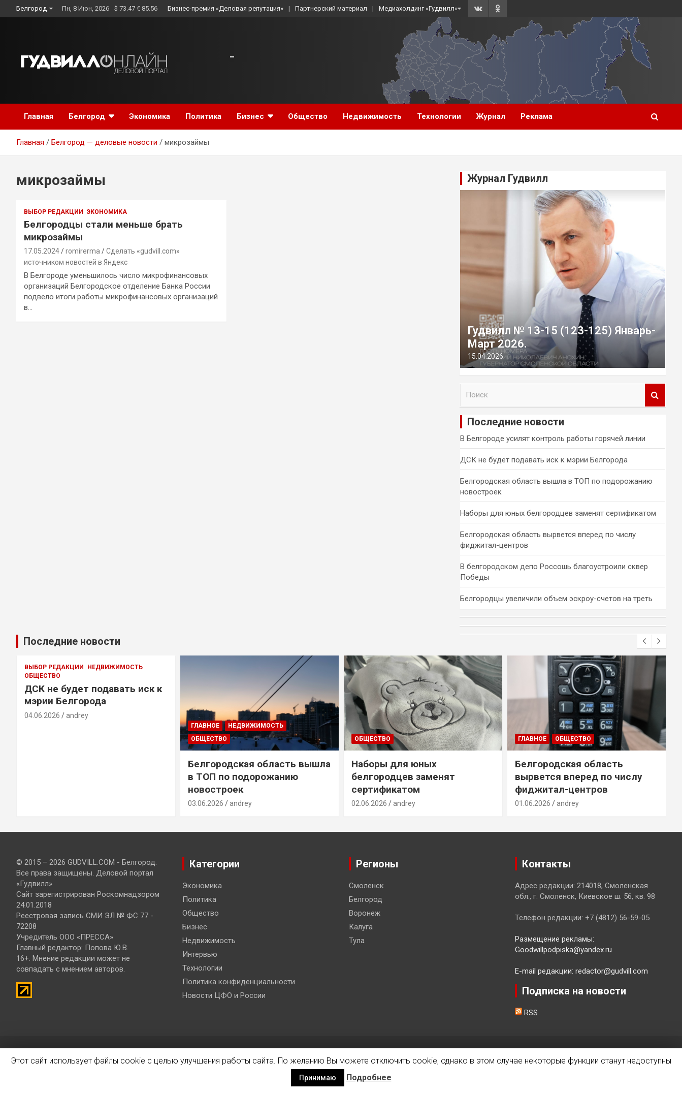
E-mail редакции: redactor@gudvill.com (581, 971)
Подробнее (369, 1077)
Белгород (31, 8)
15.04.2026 (485, 356)
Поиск (655, 395)
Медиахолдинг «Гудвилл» (418, 8)
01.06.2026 (532, 803)
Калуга (361, 926)
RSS (526, 1012)
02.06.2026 (369, 803)
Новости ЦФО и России (224, 995)
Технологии (439, 116)
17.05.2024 (41, 251)
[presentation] (644, 641)
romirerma (83, 251)
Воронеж (364, 913)
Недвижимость (372, 116)
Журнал (490, 116)
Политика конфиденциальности (238, 981)
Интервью (199, 954)
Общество (308, 116)
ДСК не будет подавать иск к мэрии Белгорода (544, 459)
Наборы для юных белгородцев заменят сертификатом (558, 513)
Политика (203, 116)
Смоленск (366, 885)
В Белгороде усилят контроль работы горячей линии (552, 438)
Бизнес (250, 116)
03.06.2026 (205, 803)
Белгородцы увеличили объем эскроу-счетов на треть (556, 598)
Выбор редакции (53, 211)
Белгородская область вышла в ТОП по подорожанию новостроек (259, 776)
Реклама (537, 116)
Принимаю (317, 1078)
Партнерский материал (331, 8)
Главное (205, 725)
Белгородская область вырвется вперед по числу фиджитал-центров (578, 776)
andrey (77, 715)
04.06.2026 (42, 715)
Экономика (149, 116)
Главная (38, 116)
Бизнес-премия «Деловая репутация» (225, 8)
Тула (357, 940)
